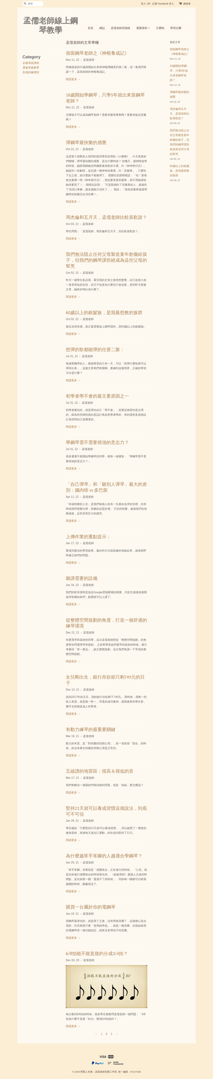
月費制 (160, 28)
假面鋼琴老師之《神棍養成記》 (97, 53)
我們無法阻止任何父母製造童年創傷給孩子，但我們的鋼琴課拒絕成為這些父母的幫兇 (106, 260)
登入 (143, 3)
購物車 (187, 3)
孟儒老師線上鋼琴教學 (50, 25)
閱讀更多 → (73, 79)
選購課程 (143, 28)
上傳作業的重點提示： (88, 536)
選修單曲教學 (31, 67)
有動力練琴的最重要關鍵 (90, 729)
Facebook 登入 (166, 3)
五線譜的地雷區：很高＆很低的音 (99, 771)
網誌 (102, 28)
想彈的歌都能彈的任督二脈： (95, 349)
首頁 (90, 28)
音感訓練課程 (31, 72)
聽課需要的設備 (81, 578)
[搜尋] (33, 3)
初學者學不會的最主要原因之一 (97, 396)
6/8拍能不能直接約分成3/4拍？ (97, 953)
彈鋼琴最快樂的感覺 (86, 142)
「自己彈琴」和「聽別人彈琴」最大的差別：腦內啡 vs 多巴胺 (106, 487)
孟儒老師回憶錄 (120, 28)
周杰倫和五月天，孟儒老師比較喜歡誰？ (106, 217)
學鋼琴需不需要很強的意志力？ (97, 442)
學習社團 (175, 28)
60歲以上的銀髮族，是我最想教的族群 (104, 312)
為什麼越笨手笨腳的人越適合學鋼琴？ (104, 856)
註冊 (154, 3)
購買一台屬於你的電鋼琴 (90, 907)
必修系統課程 (31, 62)
